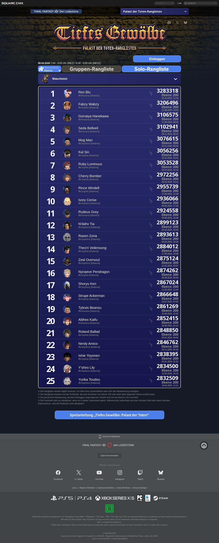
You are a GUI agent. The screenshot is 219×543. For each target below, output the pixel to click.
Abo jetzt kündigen (140, 488)
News (80, 479)
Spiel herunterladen (109, 455)
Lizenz (74, 488)
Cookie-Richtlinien (123, 488)
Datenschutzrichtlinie (106, 488)
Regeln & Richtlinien (87, 488)
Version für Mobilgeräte (111, 436)
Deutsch (192, 3)
